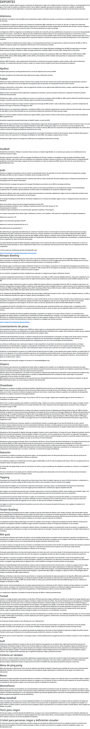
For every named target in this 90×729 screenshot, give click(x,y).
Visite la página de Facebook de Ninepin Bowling (14, 322)
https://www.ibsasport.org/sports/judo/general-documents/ (18, 253)
